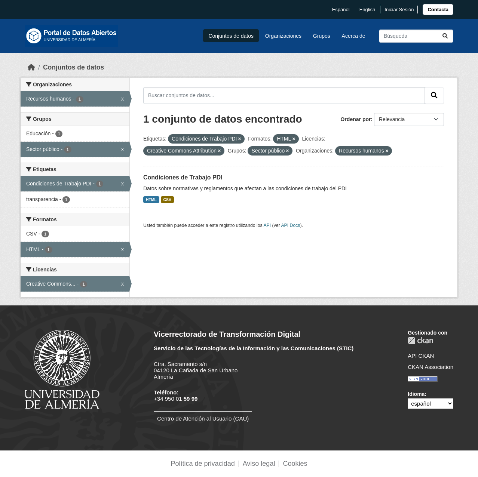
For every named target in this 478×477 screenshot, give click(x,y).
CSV (167, 199)
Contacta (438, 9)
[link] (438, 9)
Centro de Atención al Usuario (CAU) (203, 418)
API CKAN (421, 356)
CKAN (420, 340)
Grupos (321, 36)
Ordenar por (356, 119)
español (341, 9)
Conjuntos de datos (231, 36)
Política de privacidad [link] (203, 463)
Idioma (416, 394)
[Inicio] (31, 67)
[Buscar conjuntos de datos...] (416, 36)
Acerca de (353, 36)
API (267, 225)
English (367, 9)
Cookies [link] (295, 463)
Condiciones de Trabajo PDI (183, 177)
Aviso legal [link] (259, 463)
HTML (151, 199)
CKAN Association (430, 367)
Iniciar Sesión (399, 9)
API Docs (290, 225)
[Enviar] (445, 36)
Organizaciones (283, 36)
